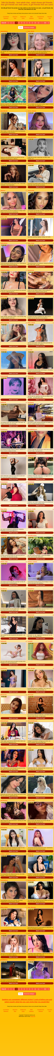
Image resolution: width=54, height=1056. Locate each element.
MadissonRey (31, 86)
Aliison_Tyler (4, 582)
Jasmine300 (31, 196)
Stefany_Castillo (32, 858)
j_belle (29, 776)
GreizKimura (4, 445)
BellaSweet (31, 168)
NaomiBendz (4, 114)
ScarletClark (31, 637)
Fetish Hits (33, 1053)
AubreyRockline (32, 141)
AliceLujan (30, 720)
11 (38, 22)
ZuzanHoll (3, 168)
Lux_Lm (30, 968)
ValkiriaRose (4, 251)
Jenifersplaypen (5, 141)
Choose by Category (29, 27)
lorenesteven (4, 499)
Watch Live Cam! (13, 56)
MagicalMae (4, 527)
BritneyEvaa (4, 858)
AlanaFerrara (4, 472)
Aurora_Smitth (32, 527)
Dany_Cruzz (31, 251)
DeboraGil (3, 776)
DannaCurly (31, 279)
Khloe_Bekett (31, 334)
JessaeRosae (31, 224)
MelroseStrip (4, 306)
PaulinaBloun (4, 913)
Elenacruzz (4, 720)
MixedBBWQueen (32, 445)
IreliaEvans (4, 555)
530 (45, 22)
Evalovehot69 (4, 389)
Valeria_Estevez (32, 114)
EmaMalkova (4, 996)
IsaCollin (30, 362)
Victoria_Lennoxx (32, 582)
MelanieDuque (4, 747)
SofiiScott (3, 417)
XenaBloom (4, 610)
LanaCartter (4, 693)
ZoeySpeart (31, 417)
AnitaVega (3, 968)
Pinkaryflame (31, 996)
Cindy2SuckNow (5, 279)
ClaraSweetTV (4, 86)
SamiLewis (30, 389)
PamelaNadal (31, 306)
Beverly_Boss (31, 913)
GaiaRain (3, 637)
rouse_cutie (4, 224)
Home (20, 27)
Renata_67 (30, 886)
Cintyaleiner (31, 610)
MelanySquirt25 (5, 334)
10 (35, 22)
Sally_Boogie (31, 693)
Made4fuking (4, 31)
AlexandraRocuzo (32, 747)
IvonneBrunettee (32, 555)
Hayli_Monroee (32, 941)
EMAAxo (3, 196)
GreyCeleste (31, 499)
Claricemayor (31, 803)
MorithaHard (4, 830)
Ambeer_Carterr (5, 886)
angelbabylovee (32, 472)
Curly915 (30, 665)
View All (4, 22)
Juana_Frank (31, 830)
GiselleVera (4, 362)
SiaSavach (3, 665)
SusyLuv (3, 803)
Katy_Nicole (31, 31)
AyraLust (30, 58)
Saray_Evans (4, 941)
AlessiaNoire (4, 58)
